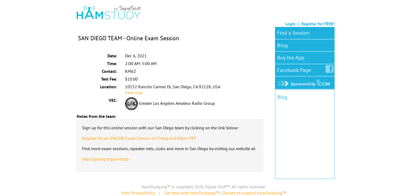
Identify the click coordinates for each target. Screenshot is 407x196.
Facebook (295, 69)
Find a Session (293, 32)
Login (290, 23)
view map (134, 92)
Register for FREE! (318, 23)
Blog (282, 45)
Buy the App (290, 57)
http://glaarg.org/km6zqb (105, 159)
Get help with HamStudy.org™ (191, 192)
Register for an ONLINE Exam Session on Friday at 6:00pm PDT (139, 138)
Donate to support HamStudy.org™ (254, 192)
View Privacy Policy (138, 192)
